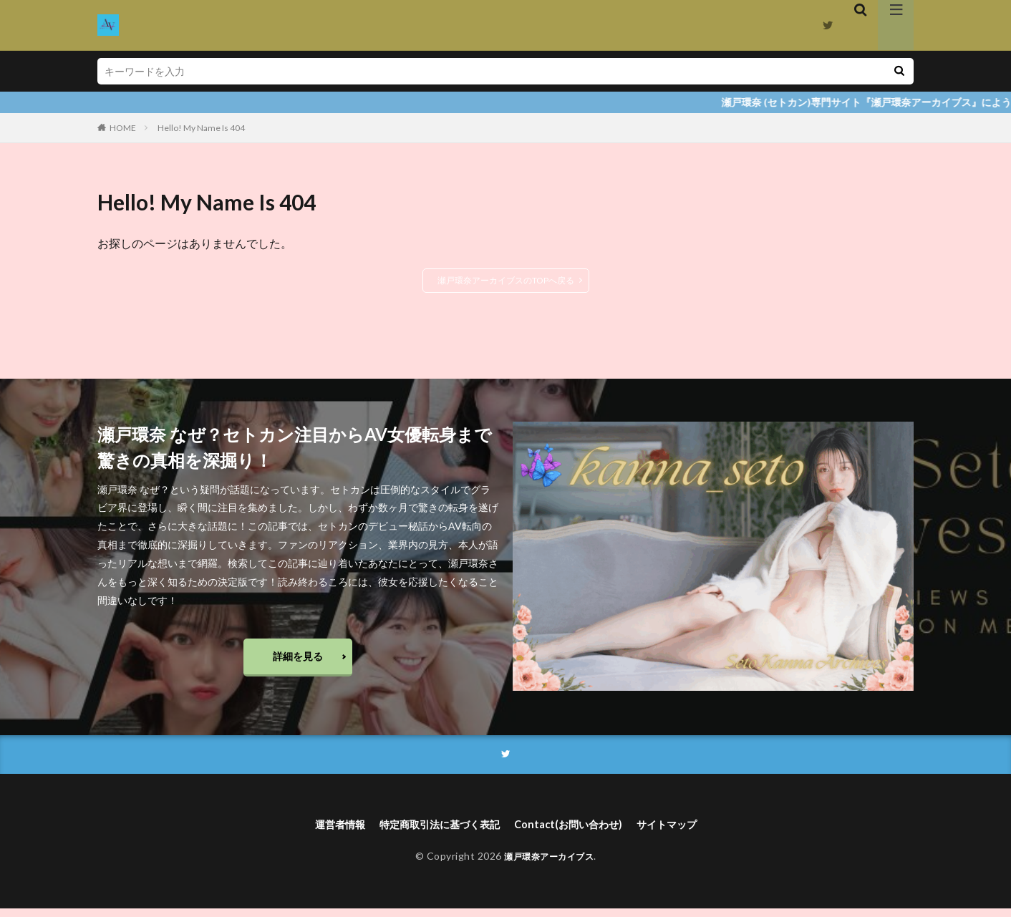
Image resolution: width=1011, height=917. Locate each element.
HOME (123, 127)
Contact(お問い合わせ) (576, 832)
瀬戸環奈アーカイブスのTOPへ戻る (505, 280)
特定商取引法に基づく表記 (433, 832)
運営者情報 (321, 832)
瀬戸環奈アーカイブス (549, 865)
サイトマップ (684, 832)
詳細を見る (298, 659)
